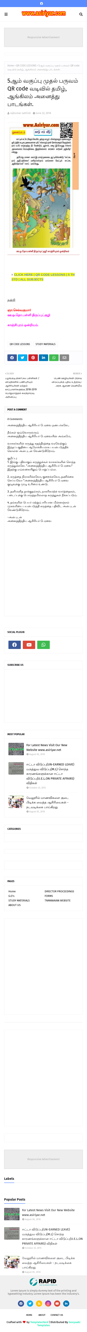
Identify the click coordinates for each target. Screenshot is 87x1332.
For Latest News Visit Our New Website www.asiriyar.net (46, 747)
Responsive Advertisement (43, 37)
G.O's (11, 895)
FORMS (49, 895)
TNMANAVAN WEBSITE (58, 900)
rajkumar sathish (20, 113)
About (41, 1315)
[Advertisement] (43, 966)
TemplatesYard (39, 1322)
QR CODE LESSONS (26, 65)
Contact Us (57, 1315)
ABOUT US (14, 905)
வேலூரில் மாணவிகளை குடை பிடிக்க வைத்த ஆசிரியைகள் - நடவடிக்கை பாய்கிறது (47, 802)
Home (10, 65)
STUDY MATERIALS (46, 344)
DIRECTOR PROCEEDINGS (59, 891)
